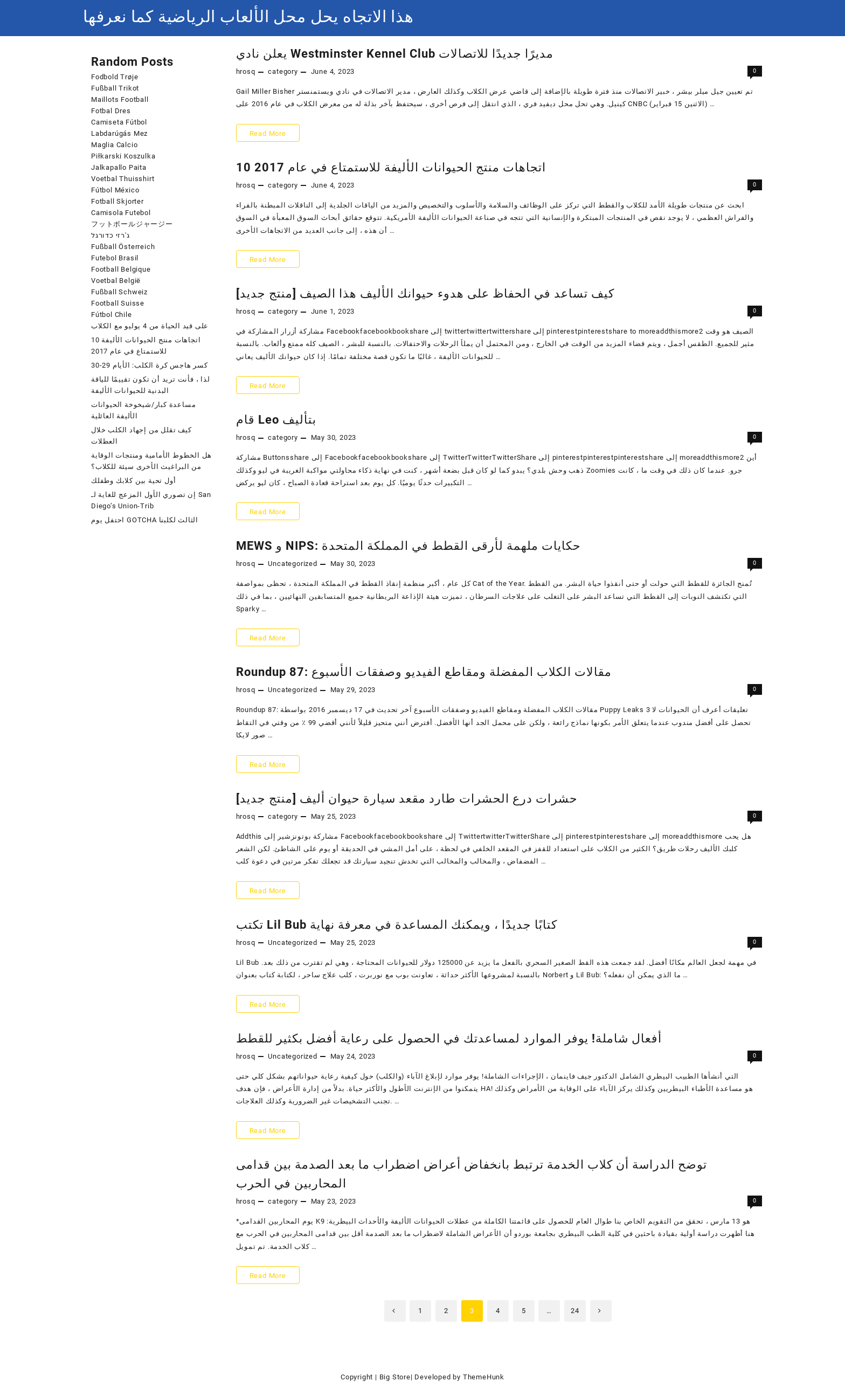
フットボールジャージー (132, 224)
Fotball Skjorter (117, 201)
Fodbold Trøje (114, 77)
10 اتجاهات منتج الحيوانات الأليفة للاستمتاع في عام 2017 (391, 167)
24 (575, 1311)
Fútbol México (115, 190)
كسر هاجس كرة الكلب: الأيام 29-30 (149, 365)
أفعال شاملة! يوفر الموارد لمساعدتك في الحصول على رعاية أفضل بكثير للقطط (449, 1038)
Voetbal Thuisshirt (122, 179)
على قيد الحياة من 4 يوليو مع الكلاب (150, 326)
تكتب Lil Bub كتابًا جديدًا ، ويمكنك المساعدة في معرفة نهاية (396, 924)
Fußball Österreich (123, 247)
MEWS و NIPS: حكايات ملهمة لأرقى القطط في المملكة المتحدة (408, 546)
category (282, 71)
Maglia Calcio (114, 145)
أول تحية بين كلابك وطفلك (133, 481)
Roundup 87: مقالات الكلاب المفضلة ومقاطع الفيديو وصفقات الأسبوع (424, 672)
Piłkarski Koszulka (123, 156)
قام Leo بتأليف (276, 419)
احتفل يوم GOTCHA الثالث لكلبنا (144, 520)
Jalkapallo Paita (119, 167)
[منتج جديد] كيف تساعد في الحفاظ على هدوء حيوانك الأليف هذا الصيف (425, 293)
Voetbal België (116, 281)
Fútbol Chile (111, 314)
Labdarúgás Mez (119, 133)
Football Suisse (117, 303)
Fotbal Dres (111, 111)
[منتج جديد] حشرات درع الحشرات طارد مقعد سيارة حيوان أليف (407, 798)
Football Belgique (121, 269)
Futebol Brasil (114, 258)
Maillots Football (120, 99)
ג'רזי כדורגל (110, 235)
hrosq (245, 71)
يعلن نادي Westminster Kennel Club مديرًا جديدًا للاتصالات (394, 53)
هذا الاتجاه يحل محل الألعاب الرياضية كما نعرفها (248, 16)
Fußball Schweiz (119, 292)
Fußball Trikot (115, 88)
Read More (271, 133)
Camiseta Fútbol (119, 122)
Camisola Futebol (121, 213)
